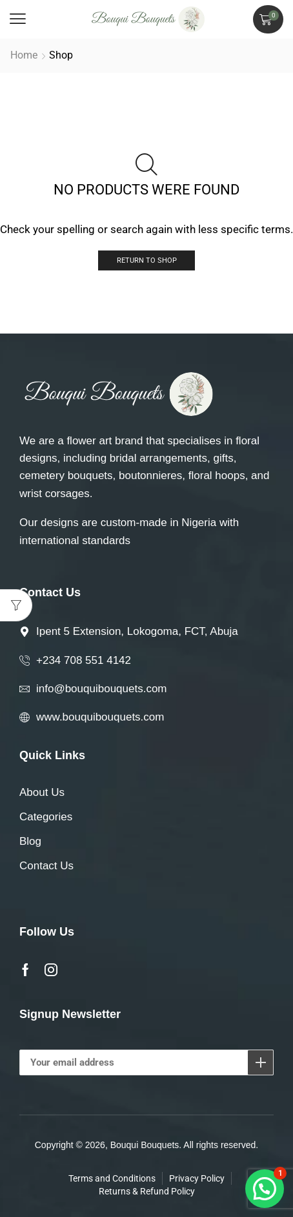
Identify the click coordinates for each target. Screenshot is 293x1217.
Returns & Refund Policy (147, 1191)
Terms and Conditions (112, 1178)
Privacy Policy (197, 1178)
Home (23, 55)
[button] (18, 19)
